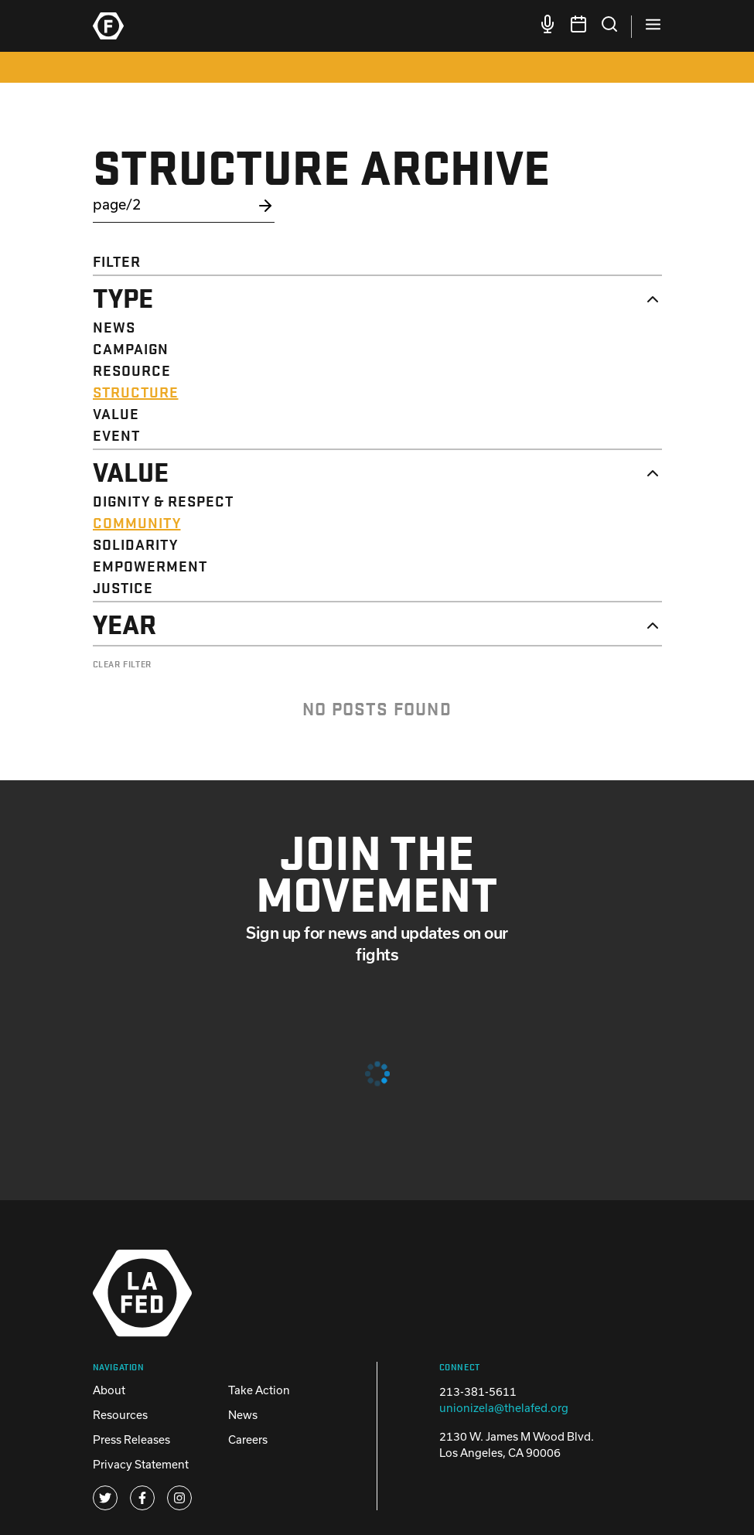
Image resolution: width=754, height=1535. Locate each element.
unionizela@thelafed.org (503, 1407)
